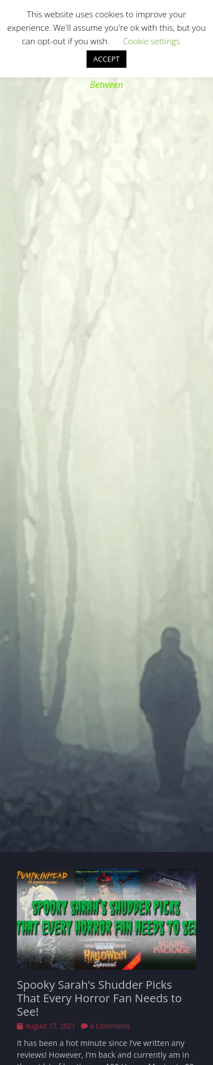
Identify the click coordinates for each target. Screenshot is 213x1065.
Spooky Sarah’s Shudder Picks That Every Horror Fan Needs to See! (99, 998)
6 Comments (110, 1026)
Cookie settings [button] (151, 40)
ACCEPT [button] (106, 59)
